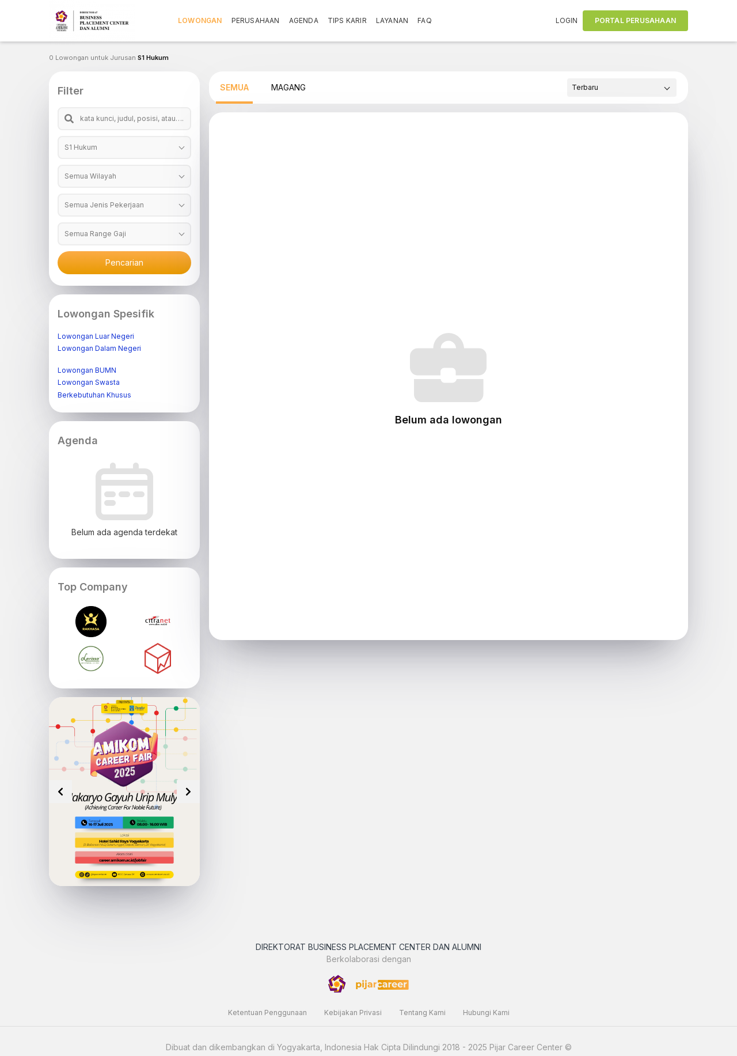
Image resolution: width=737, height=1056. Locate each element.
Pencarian (124, 262)
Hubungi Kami (486, 1012)
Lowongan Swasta (89, 382)
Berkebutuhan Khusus (94, 395)
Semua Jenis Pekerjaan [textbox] (104, 204)
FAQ (424, 20)
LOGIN (567, 20)
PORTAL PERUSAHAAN (635, 20)
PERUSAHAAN (255, 20)
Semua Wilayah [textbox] (90, 176)
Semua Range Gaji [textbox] (95, 233)
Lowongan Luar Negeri (96, 336)
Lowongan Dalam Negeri (99, 348)
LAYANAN (392, 20)
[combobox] (124, 147)
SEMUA (234, 87)
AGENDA (303, 20)
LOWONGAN (200, 20)
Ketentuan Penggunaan (267, 1012)
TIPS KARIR (347, 20)
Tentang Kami (422, 1012)
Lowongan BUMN (87, 370)
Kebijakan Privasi (353, 1012)
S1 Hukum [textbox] (80, 147)
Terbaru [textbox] (585, 87)
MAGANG (288, 87)
